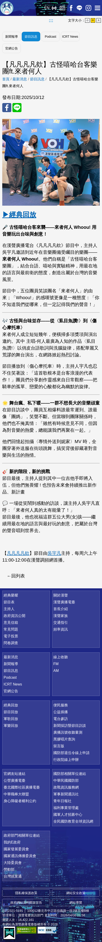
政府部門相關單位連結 (22, 835)
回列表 (18, 575)
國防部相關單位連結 (69, 774)
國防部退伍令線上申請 (71, 753)
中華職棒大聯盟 (16, 794)
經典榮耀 (11, 595)
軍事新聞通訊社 (66, 794)
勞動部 (9, 869)
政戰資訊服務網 (66, 787)
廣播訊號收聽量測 (67, 732)
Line (79, 7)
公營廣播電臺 (14, 780)
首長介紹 (60, 609)
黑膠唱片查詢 (64, 739)
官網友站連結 (14, 774)
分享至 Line (16, 107)
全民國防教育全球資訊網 (73, 821)
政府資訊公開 (14, 616)
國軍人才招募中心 (67, 814)
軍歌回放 (11, 719)
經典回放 (62, 7)
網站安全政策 (75, 893)
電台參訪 (60, 719)
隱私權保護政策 (26, 893)
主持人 (9, 609)
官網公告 (11, 48)
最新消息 (19, 79)
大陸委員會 (13, 863)
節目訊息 (31, 36)
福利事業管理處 (66, 808)
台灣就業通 (13, 876)
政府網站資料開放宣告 (26, 902)
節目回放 (11, 712)
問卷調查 (11, 643)
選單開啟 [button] (97, 7)
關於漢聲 (60, 595)
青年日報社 (62, 801)
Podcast (50, 36)
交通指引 (60, 622)
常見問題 (11, 629)
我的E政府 (12, 842)
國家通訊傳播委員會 (20, 856)
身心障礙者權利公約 (20, 801)
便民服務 (60, 705)
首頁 (5, 79)
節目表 (9, 602)
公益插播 (60, 712)
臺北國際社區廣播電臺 (22, 787)
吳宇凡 (54, 553)
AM (56, 671)
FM (56, 664)
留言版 (58, 746)
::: (51, 20)
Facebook (71, 7)
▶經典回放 (19, 214)
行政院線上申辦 (66, 760)
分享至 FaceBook (6, 107)
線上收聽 (54, 7)
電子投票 (11, 636)
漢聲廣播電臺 (7, 8)
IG (88, 7)
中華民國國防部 (66, 780)
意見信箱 (11, 622)
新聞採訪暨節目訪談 (69, 725)
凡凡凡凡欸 (18, 553)
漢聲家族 (60, 616)
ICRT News (70, 36)
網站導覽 (75, 902)
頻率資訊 (60, 629)
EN (46, 8)
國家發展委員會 (16, 849)
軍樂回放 (11, 725)
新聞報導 (11, 36)
